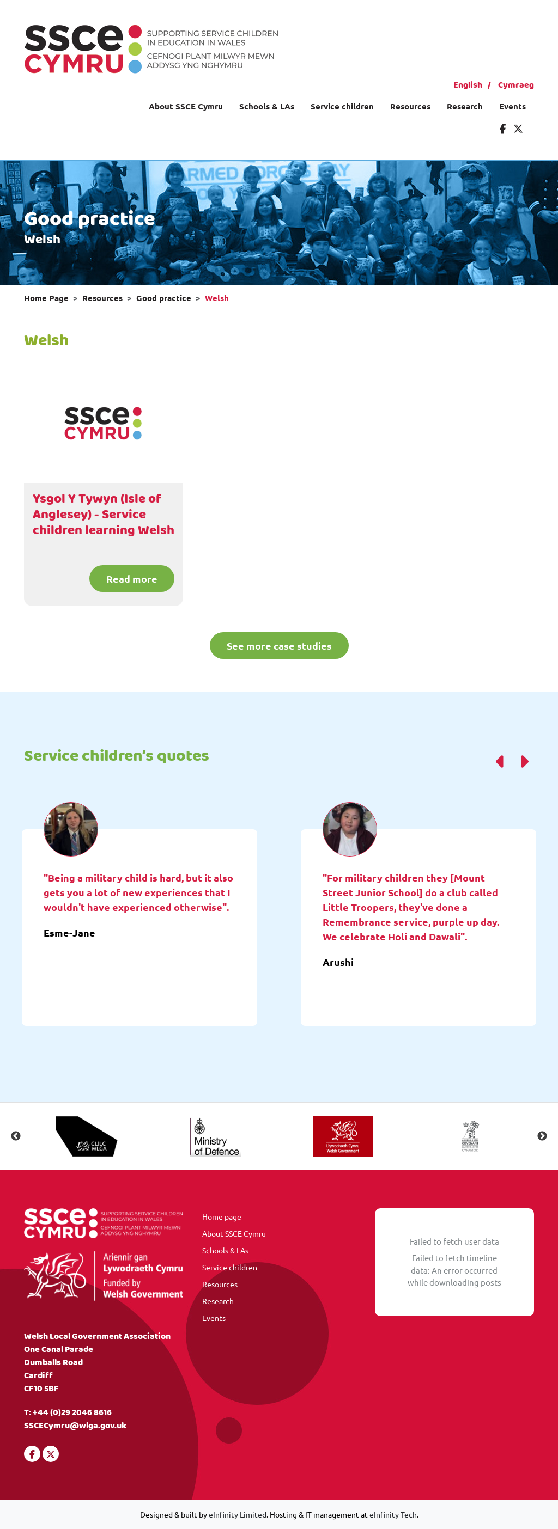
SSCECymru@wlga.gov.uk (75, 1426)
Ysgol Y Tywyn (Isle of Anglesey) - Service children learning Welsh (103, 515)
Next (542, 1136)
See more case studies (279, 645)
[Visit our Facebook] (502, 128)
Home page (221, 1216)
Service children (342, 106)
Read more (131, 578)
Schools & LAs (266, 106)
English (467, 85)
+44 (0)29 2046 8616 (72, 1413)
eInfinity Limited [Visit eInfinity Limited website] (237, 1514)
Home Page (46, 297)
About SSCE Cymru (186, 106)
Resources (410, 106)
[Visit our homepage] (151, 47)
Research (465, 106)
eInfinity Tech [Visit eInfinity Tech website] (393, 1514)
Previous (15, 1136)
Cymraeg (516, 85)
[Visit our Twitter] (518, 128)
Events (512, 106)
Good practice (163, 297)
